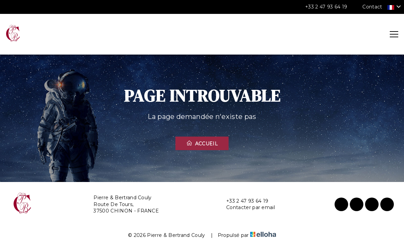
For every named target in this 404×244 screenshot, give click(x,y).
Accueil (202, 143)
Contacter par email (246, 207)
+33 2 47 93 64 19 (243, 201)
